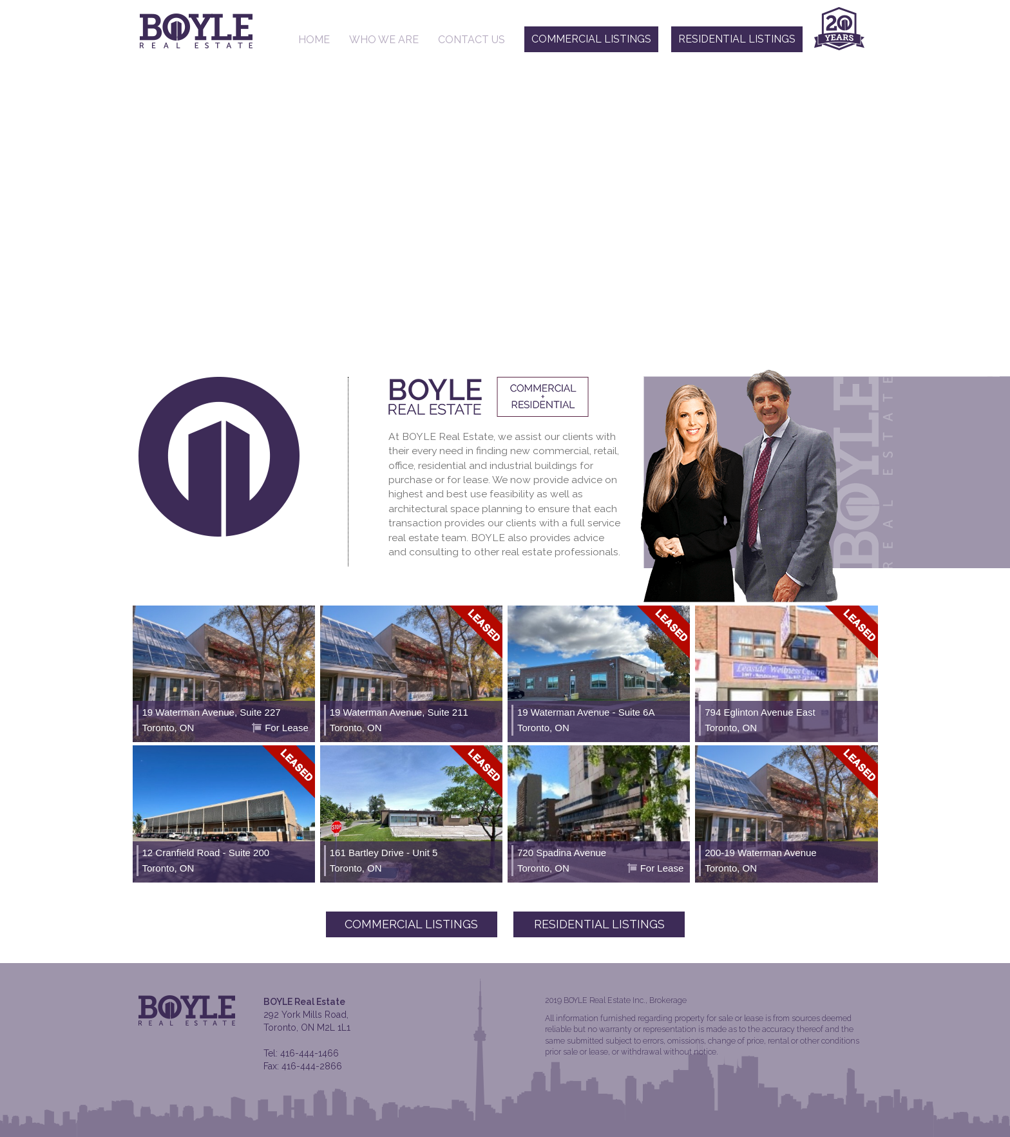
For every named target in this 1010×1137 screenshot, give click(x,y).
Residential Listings (737, 39)
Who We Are (384, 39)
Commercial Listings (591, 39)
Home (314, 39)
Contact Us (471, 39)
